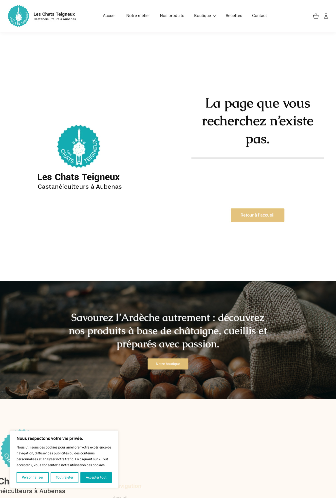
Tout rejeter (64, 477)
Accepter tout (96, 477)
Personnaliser (32, 477)
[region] (64, 459)
